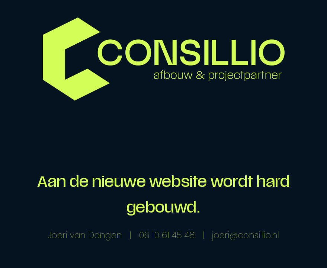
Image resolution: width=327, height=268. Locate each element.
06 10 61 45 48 (167, 235)
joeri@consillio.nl (245, 235)
